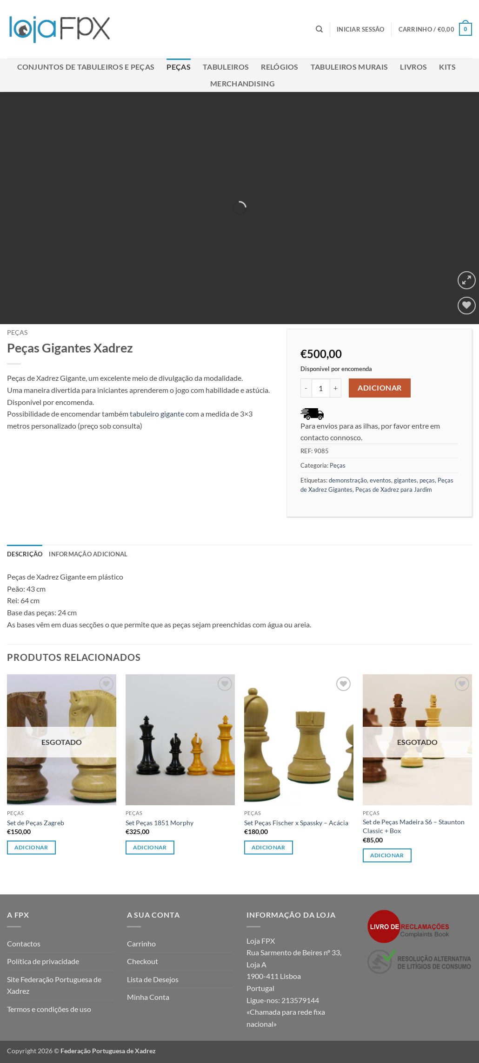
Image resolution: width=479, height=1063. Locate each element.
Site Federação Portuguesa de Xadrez (54, 985)
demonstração (348, 480)
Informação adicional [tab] (88, 554)
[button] (361, 29)
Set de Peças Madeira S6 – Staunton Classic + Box (414, 826)
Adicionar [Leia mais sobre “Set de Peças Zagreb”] (31, 847)
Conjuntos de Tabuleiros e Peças (86, 66)
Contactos (23, 943)
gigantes (405, 480)
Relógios (280, 66)
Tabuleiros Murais (349, 66)
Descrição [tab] (24, 554)
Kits (447, 66)
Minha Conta (148, 996)
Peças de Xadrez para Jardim (393, 489)
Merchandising (242, 83)
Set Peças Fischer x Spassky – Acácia (296, 823)
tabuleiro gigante (156, 413)
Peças (178, 66)
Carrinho (141, 943)
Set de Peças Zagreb (35, 823)
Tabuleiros (226, 66)
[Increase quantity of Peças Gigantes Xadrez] (335, 387)
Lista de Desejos (153, 979)
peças (427, 480)
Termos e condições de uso (49, 1008)
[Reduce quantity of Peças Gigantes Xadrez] (306, 387)
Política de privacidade (43, 961)
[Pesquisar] (319, 29)
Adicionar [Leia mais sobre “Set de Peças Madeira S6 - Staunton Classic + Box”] (387, 855)
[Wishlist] (467, 306)
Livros (413, 66)
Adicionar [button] (150, 847)
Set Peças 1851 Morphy (159, 823)
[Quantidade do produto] (321, 387)
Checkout (142, 961)
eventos (380, 480)
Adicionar (379, 388)
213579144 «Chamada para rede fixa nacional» (285, 1012)
